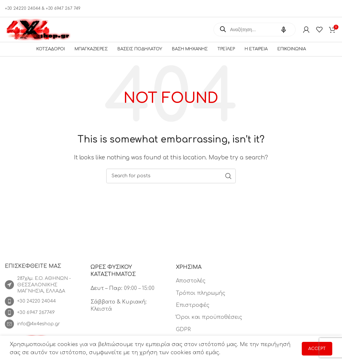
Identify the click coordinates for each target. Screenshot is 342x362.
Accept (317, 348)
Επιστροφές (192, 311)
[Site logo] (39, 29)
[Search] (171, 181)
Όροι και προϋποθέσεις (209, 323)
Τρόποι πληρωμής (200, 299)
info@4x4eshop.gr (38, 329)
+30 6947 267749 (36, 318)
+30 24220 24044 (36, 307)
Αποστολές (190, 287)
